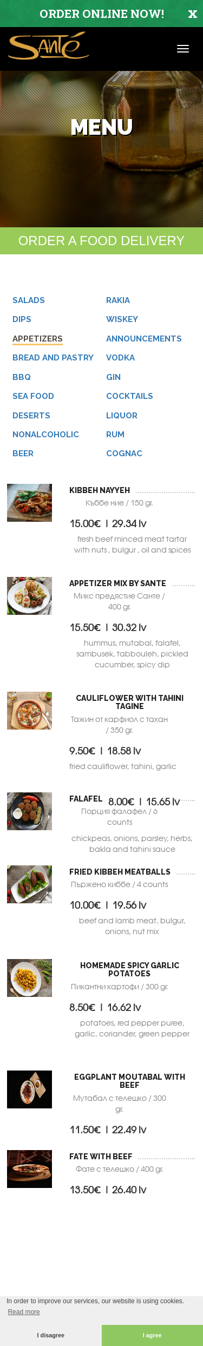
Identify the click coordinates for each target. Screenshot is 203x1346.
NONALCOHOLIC (45, 434)
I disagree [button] (50, 1335)
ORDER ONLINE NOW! (102, 13)
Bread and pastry (53, 358)
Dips (21, 319)
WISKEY (122, 319)
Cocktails (129, 396)
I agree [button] (152, 1335)
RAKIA (118, 300)
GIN (113, 377)
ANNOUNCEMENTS (144, 339)
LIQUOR (121, 416)
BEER (23, 453)
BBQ (21, 377)
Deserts (31, 416)
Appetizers (37, 339)
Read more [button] (24, 1312)
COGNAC (124, 453)
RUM (115, 434)
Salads (28, 300)
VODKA (120, 358)
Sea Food (33, 396)
